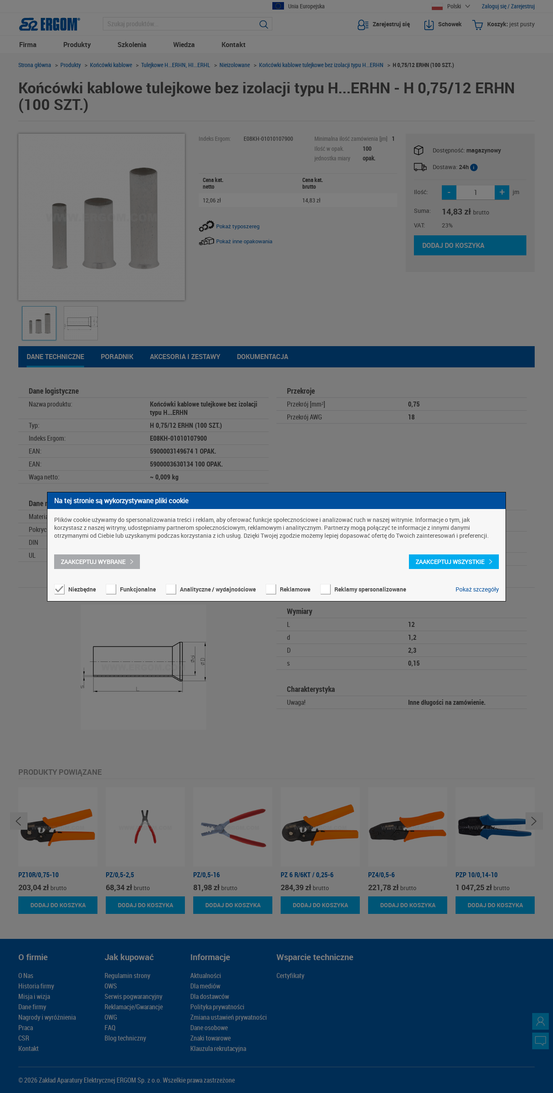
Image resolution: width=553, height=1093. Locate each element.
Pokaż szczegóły (477, 589)
